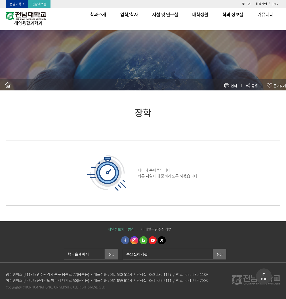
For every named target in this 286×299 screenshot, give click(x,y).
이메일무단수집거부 (156, 229)
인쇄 (234, 85)
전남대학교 (17, 4)
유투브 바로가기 (153, 240)
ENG (275, 3)
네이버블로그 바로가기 (143, 240)
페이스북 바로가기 (125, 240)
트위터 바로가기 (162, 240)
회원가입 (261, 3)
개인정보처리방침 (121, 229)
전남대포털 (39, 4)
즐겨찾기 (279, 85)
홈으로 (8, 84)
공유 (255, 85)
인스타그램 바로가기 (134, 240)
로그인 (246, 3)
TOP (264, 279)
